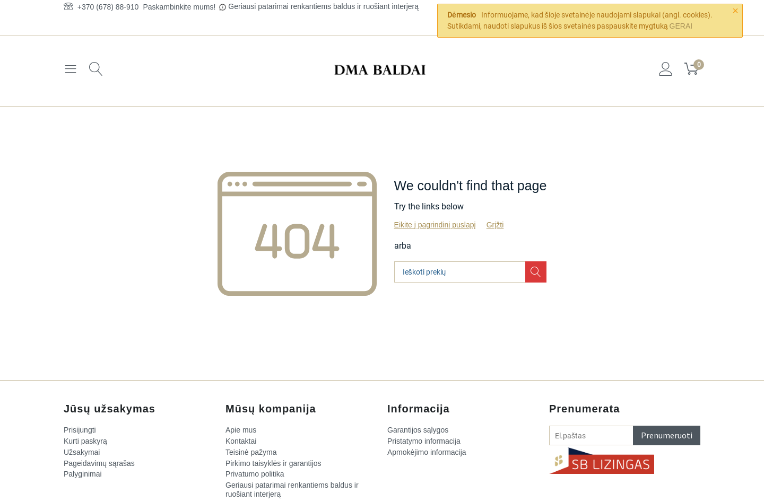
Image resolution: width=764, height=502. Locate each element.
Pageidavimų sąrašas (99, 463)
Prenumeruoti (666, 435)
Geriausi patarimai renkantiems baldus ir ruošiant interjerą (323, 6)
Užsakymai (82, 452)
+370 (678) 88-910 (101, 7)
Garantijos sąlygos (417, 430)
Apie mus (240, 430)
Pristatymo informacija (424, 441)
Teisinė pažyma (251, 452)
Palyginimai (83, 474)
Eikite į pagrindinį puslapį (435, 225)
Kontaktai (240, 441)
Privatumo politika (254, 474)
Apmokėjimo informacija (426, 452)
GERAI (681, 26)
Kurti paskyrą (85, 441)
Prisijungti (80, 430)
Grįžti (495, 225)
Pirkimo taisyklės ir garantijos (273, 463)
